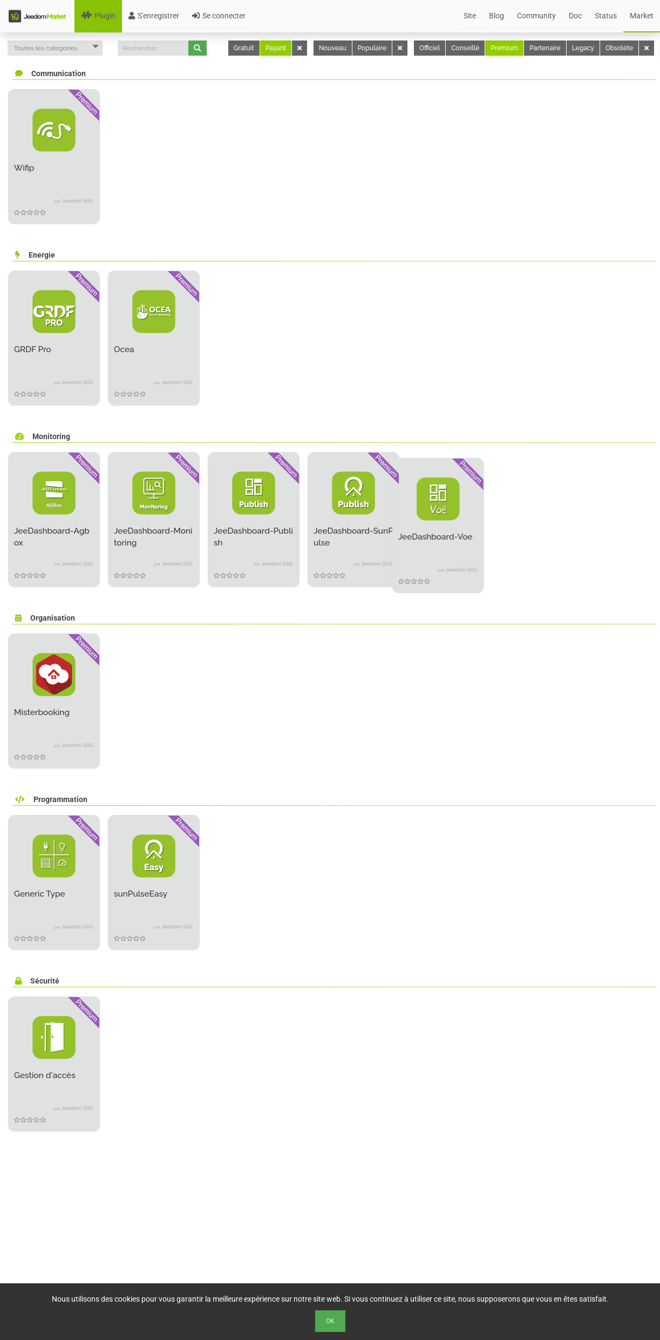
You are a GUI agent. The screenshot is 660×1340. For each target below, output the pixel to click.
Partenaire (544, 48)
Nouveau (332, 48)
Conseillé (465, 48)
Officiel (429, 48)
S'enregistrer (153, 15)
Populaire (372, 48)
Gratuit (244, 48)
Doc (575, 15)
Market (642, 15)
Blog (496, 15)
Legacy (583, 48)
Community (536, 15)
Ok (330, 1321)
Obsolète (619, 48)
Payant (276, 48)
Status (606, 15)
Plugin (98, 15)
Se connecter (219, 15)
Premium (504, 48)
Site (470, 15)
